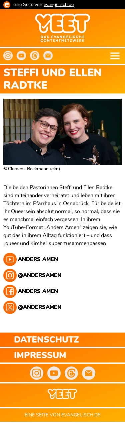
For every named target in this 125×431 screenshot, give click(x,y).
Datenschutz (46, 340)
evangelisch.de (59, 4)
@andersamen (39, 275)
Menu (115, 56)
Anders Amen (38, 259)
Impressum (40, 356)
